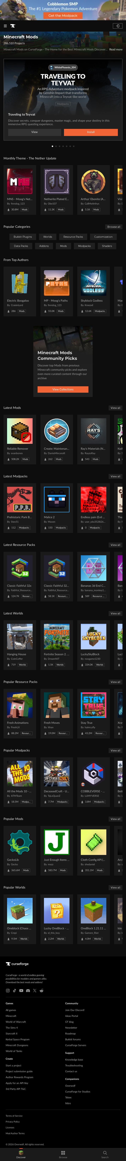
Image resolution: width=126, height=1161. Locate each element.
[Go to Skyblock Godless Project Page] (93, 291)
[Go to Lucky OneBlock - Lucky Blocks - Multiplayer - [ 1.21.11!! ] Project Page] (56, 919)
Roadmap (70, 1033)
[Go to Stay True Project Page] (93, 713)
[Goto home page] (13, 26)
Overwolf (70, 1086)
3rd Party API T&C (16, 1089)
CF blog (69, 1022)
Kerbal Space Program (18, 1039)
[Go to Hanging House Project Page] (20, 645)
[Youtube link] (21, 990)
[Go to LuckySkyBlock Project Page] (93, 645)
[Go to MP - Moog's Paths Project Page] (56, 291)
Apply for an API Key (17, 1083)
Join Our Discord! (75, 1010)
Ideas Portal (71, 1016)
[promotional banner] (63, 10)
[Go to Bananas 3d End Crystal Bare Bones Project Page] (93, 576)
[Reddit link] (41, 990)
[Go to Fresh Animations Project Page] (20, 713)
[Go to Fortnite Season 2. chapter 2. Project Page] (56, 645)
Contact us (71, 1071)
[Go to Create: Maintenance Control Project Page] (56, 439)
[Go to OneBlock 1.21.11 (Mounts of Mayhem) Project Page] (93, 919)
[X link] (35, 990)
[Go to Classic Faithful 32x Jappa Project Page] (56, 576)
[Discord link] (28, 990)
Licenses (10, 1128)
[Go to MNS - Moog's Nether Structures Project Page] (20, 190)
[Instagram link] (8, 990)
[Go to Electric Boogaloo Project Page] (20, 291)
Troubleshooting (74, 1065)
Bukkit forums (73, 1039)
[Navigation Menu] (5, 26)
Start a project (13, 1065)
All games (11, 1010)
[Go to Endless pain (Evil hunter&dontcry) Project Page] (93, 508)
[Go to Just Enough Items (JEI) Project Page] (56, 851)
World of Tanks (14, 1051)
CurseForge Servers (75, 1045)
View (34, 132)
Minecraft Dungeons (17, 1045)
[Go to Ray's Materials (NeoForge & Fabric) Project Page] (93, 439)
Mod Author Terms (15, 1133)
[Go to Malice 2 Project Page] (56, 508)
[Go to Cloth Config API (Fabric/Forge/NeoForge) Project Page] (93, 851)
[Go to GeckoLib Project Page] (20, 851)
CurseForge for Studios (77, 1092)
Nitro (68, 1103)
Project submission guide (19, 1071)
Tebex (68, 1097)
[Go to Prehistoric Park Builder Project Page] (20, 508)
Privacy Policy (13, 1122)
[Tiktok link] (14, 990)
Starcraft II (11, 1033)
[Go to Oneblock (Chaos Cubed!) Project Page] (20, 919)
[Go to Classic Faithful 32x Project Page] (20, 576)
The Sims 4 (12, 1028)
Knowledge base (74, 1060)
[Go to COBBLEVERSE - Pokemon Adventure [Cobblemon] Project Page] (93, 782)
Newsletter (71, 1028)
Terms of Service (14, 1116)
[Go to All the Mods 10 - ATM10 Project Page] (20, 782)
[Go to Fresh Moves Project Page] (56, 713)
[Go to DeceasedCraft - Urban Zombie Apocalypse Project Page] (56, 782)
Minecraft (11, 1016)
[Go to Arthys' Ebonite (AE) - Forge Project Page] (93, 190)
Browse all (113, 226)
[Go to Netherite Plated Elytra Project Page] (56, 190)
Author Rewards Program (19, 1077)
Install (91, 132)
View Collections (63, 389)
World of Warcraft (16, 1022)
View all (115, 408)
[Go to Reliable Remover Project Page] (20, 439)
